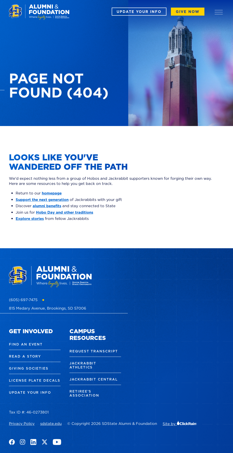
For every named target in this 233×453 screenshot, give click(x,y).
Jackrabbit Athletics (83, 365)
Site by (180, 423)
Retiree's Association (84, 393)
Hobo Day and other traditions (64, 212)
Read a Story (25, 356)
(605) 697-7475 (23, 299)
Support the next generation (42, 199)
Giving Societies (28, 368)
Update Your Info (139, 11)
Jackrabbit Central (93, 379)
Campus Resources (87, 334)
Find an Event (26, 344)
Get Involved (31, 331)
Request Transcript (93, 351)
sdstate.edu (51, 423)
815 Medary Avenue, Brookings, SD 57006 (47, 308)
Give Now (187, 11)
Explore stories (30, 218)
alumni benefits (47, 206)
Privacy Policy (22, 423)
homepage (52, 193)
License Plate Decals (34, 380)
